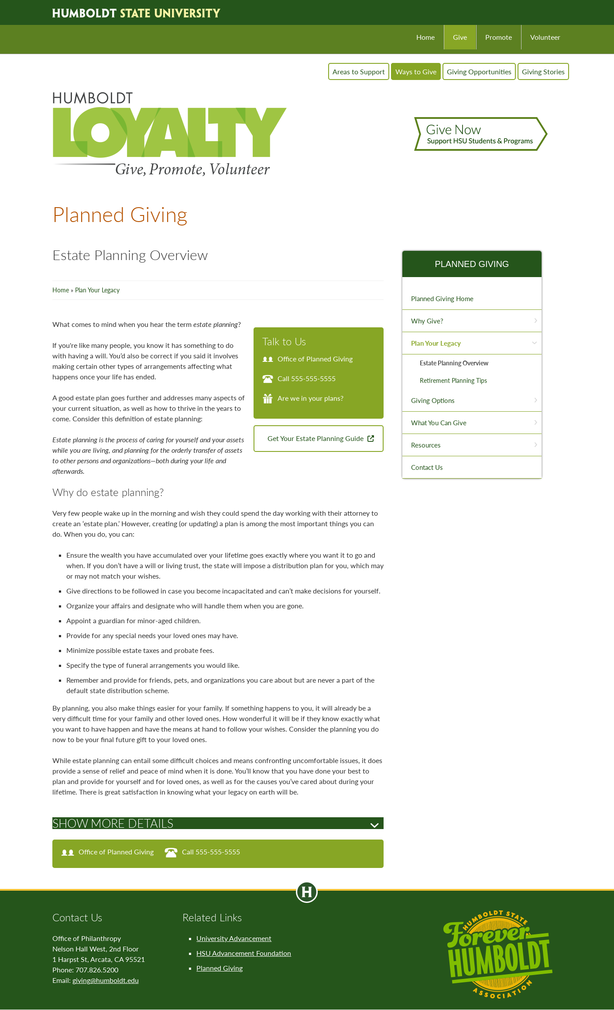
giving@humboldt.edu (105, 980)
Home (425, 37)
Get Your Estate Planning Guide (316, 438)
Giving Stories (543, 71)
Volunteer (545, 37)
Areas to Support (359, 71)
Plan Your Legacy (97, 290)
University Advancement (233, 938)
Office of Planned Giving (307, 358)
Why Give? (427, 321)
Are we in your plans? (302, 398)
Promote (498, 37)
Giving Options (433, 400)
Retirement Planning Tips (453, 380)
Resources (426, 445)
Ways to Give (415, 71)
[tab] (218, 823)
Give (460, 37)
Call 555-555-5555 (299, 378)
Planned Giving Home (442, 298)
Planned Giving (472, 264)
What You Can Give (439, 423)
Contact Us (427, 467)
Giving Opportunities (479, 71)
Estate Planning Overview (454, 363)
